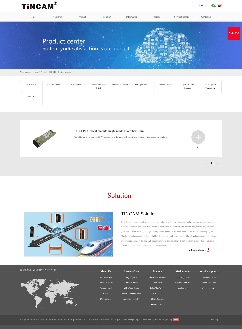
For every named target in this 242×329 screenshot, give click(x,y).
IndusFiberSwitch (157, 288)
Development (105, 299)
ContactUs (206, 17)
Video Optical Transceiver (210, 86)
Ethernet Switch (53, 84)
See (198, 137)
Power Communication (131, 293)
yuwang (168, 319)
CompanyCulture (106, 283)
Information (131, 17)
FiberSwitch (157, 283)
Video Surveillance (131, 288)
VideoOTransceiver (157, 304)
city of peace (131, 277)
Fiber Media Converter (121, 84)
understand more (199, 250)
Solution (107, 17)
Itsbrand (156, 17)
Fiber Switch (76, 84)
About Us (57, 17)
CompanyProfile (105, 277)
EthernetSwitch (157, 299)
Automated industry (132, 299)
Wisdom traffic (131, 283)
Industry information (183, 283)
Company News (183, 277)
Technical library (209, 283)
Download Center (209, 277)
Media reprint (183, 288)
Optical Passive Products (188, 86)
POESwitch (157, 293)
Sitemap (214, 319)
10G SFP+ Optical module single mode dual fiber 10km (109, 131)
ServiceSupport (181, 17)
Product (82, 17)
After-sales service (208, 288)
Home (32, 17)
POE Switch (31, 84)
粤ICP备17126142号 (121, 319)
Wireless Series (165, 84)
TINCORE (31, 97)
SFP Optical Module (143, 84)
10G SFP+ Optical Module (60, 72)
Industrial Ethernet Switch (98, 86)
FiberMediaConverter (157, 277)
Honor (105, 293)
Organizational (106, 288)
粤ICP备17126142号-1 (142, 319)
